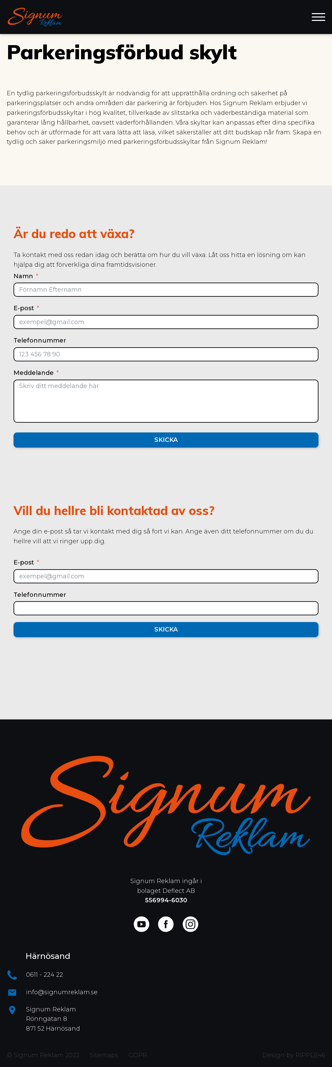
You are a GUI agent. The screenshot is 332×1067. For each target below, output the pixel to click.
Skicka (166, 440)
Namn (23, 276)
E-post (24, 308)
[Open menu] (318, 17)
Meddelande (34, 373)
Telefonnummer (40, 340)
